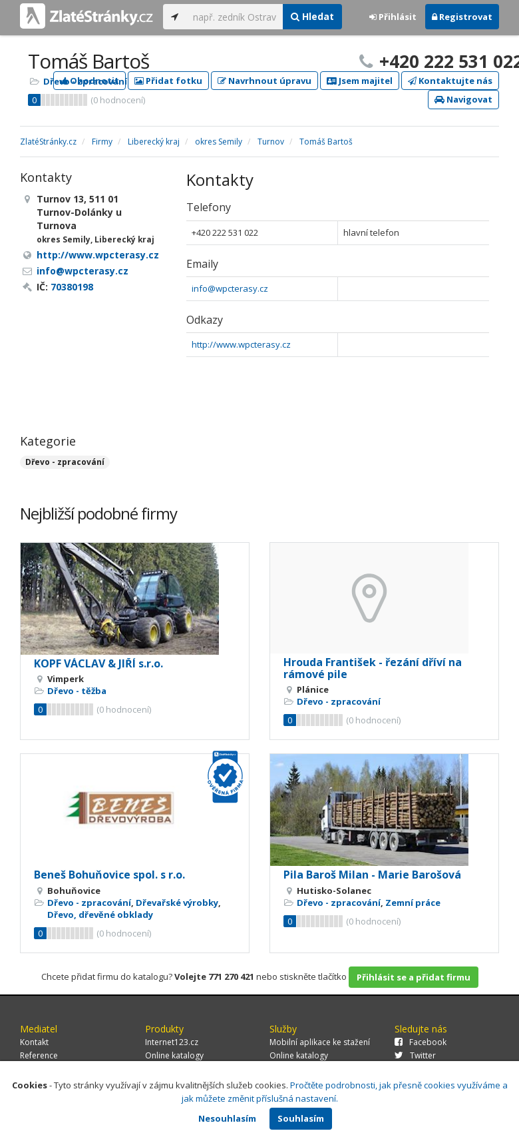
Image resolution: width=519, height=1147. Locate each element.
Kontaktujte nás (450, 81)
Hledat (312, 16)
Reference (39, 1055)
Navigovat (463, 99)
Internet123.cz (171, 1042)
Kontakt (34, 1042)
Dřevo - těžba (76, 691)
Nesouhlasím (227, 1118)
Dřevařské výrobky (177, 903)
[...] (234, 16)
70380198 (72, 286)
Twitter (415, 1055)
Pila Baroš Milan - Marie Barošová (372, 874)
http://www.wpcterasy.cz (241, 344)
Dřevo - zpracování (85, 81)
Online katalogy (174, 1055)
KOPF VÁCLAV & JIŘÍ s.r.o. (98, 663)
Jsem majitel (360, 81)
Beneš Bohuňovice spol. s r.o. (109, 874)
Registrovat (462, 17)
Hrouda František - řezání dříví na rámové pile (372, 668)
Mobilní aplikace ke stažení (319, 1042)
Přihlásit (393, 17)
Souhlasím (300, 1118)
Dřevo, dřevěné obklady (100, 915)
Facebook (420, 1042)
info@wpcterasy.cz (230, 288)
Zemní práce (412, 903)
